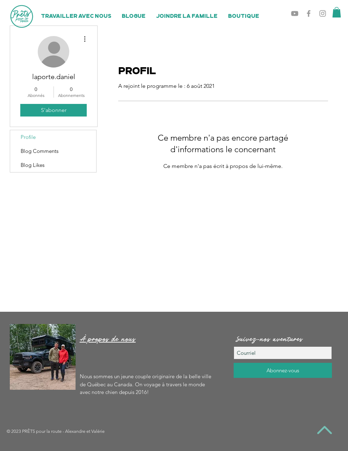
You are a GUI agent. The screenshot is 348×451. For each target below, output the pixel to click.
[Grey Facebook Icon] (308, 13)
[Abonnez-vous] (283, 370)
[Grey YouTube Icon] (294, 13)
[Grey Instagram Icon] (322, 13)
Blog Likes (32, 165)
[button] (336, 12)
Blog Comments (39, 151)
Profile (28, 137)
